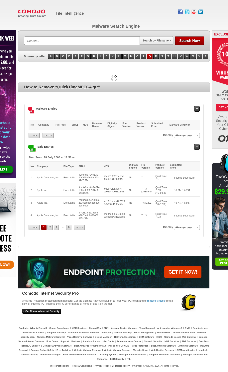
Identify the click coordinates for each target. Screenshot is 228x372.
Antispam (106, 332)
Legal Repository (121, 366)
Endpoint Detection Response (164, 354)
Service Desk (164, 332)
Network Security (153, 341)
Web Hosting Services (162, 350)
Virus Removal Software (79, 337)
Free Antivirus (64, 350)
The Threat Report (59, 366)
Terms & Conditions (81, 366)
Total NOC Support (30, 346)
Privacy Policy (101, 366)
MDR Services (79, 328)
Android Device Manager (124, 328)
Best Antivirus (200, 328)
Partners (75, 341)
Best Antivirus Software (163, 346)
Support (64, 341)
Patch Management (144, 332)
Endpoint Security (56, 332)
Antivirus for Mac (92, 341)
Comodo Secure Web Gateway (180, 337)
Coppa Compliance (59, 328)
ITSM (159, 337)
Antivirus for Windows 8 (169, 328)
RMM (187, 328)
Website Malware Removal (50, 337)
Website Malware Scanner (117, 350)
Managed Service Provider (133, 354)
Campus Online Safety (42, 350)
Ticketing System (107, 354)
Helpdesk (203, 350)
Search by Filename (155, 40)
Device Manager (103, 337)
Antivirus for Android (33, 332)
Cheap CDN (95, 328)
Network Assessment (125, 337)
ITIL (129, 359)
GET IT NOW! (183, 272)
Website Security (123, 332)
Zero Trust (204, 341)
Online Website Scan (184, 332)
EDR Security (117, 359)
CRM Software (146, 337)
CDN (106, 328)
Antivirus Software (188, 346)
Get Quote (108, 341)
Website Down (140, 350)
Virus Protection (140, 346)
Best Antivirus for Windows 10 (90, 346)
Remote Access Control (129, 341)
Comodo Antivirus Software (57, 346)
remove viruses (156, 300)
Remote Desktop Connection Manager (41, 354)
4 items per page (183, 135)
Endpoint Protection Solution (83, 332)
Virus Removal (147, 328)
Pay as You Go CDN (118, 346)
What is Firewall (38, 328)
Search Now (189, 41)
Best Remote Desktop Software (79, 354)
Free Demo (52, 341)
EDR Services (189, 341)
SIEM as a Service (185, 350)
